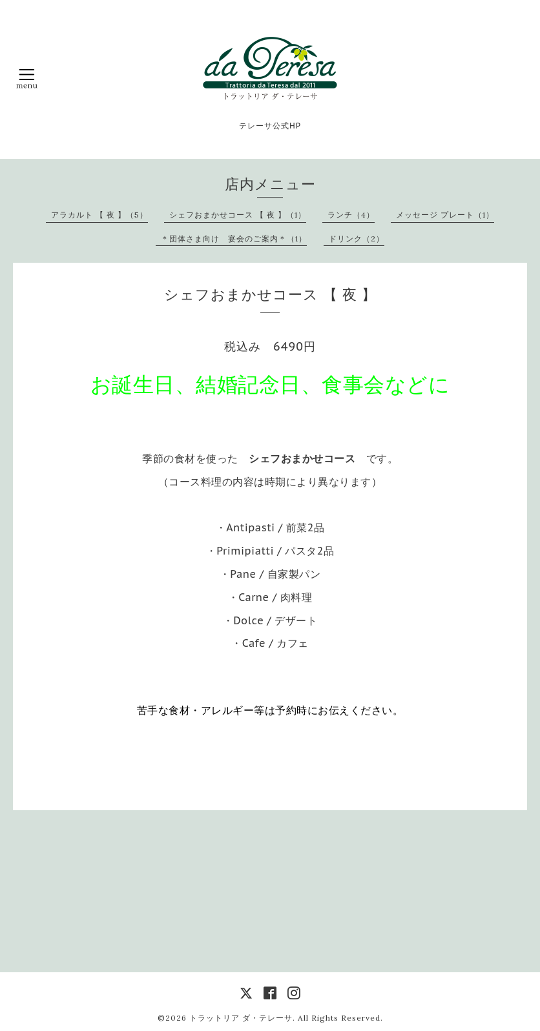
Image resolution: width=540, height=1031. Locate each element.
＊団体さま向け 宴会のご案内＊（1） (234, 238)
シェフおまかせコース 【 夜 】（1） (237, 214)
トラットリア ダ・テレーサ (241, 1018)
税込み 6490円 (270, 346)
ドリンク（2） (356, 238)
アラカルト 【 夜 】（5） (99, 214)
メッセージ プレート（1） (445, 214)
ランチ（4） (351, 214)
